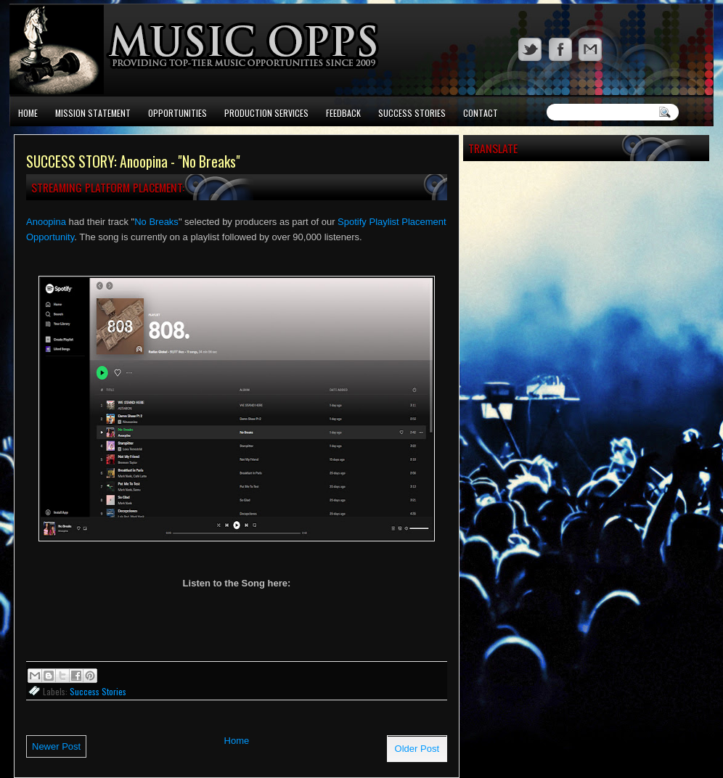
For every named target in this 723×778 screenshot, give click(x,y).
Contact (480, 113)
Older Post (417, 748)
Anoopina (46, 221)
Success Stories (412, 113)
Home (28, 113)
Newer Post (56, 746)
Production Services (266, 113)
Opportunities (177, 113)
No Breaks (156, 221)
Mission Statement (93, 113)
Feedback (343, 113)
